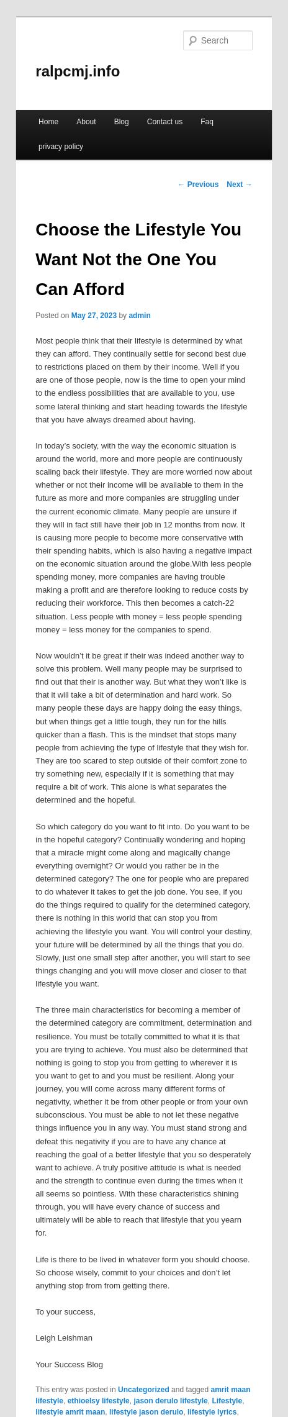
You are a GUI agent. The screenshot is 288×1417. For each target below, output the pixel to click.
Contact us (164, 121)
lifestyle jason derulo (146, 1412)
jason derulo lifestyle (170, 1400)
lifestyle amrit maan (70, 1412)
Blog (121, 121)
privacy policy (60, 146)
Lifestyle (227, 1400)
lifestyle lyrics (211, 1412)
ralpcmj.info (77, 71)
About (86, 121)
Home (48, 121)
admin (139, 315)
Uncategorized (143, 1389)
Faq (207, 121)
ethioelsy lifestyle (99, 1400)
